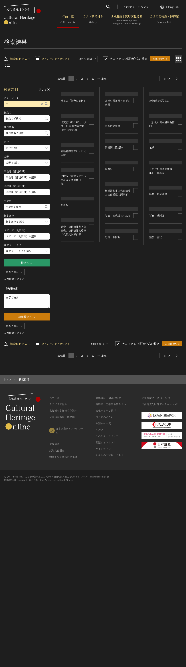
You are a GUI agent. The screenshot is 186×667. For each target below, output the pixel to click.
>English (169, 7)
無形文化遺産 (56, 614)
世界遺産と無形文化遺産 (126, 20)
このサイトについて (136, 7)
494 (103, 78)
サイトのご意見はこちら (110, 619)
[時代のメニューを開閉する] (27, 148)
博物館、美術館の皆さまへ (111, 568)
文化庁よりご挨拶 (106, 574)
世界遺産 (54, 608)
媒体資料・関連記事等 (108, 562)
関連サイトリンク (106, 606)
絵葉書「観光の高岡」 (73, 111)
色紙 (151, 237)
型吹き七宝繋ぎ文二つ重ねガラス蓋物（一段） (73, 245)
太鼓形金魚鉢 (68, 188)
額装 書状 (155, 461)
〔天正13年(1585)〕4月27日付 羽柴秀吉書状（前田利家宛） (74, 140)
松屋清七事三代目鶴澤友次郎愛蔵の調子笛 (73, 374)
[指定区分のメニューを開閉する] (27, 221)
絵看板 (64, 331)
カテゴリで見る (93, 20)
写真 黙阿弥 (68, 491)
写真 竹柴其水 (70, 433)
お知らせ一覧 (103, 587)
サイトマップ (103, 612)
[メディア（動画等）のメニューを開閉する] (27, 236)
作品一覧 (68, 20)
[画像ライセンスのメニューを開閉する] (27, 251)
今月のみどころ (104, 581)
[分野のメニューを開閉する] (27, 163)
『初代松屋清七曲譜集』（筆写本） (160, 304)
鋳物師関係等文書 (159, 115)
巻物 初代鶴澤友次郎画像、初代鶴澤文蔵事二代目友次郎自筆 (117, 441)
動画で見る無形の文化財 (63, 620)
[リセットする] (42, 104)
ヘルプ (99, 593)
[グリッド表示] (178, 59)
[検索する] (46, 104)
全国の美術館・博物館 (164, 20)
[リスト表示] (7, 66)
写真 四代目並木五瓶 (162, 363)
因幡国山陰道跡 (114, 227)
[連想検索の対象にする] (91, 111)
